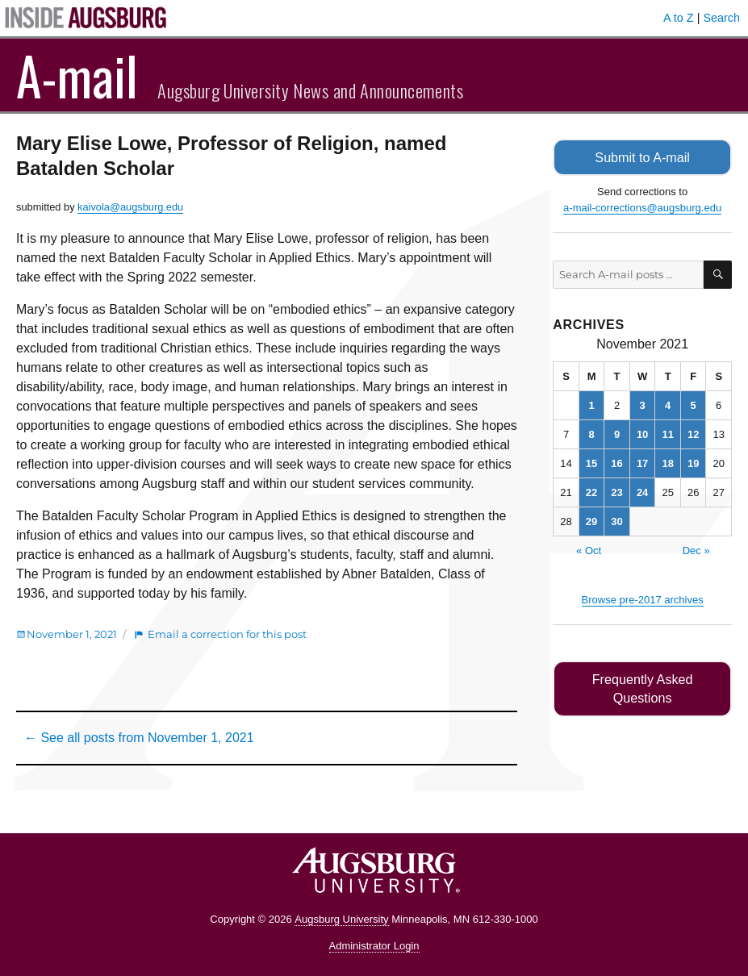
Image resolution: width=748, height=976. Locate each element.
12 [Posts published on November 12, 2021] (693, 434)
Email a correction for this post (227, 634)
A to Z (678, 17)
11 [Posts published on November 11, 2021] (667, 434)
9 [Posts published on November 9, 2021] (617, 434)
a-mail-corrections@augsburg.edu (642, 207)
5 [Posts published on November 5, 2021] (693, 404)
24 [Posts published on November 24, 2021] (642, 492)
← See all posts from (139, 738)
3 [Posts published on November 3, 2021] (642, 404)
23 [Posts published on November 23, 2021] (616, 492)
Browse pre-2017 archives (643, 599)
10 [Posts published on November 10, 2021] (642, 434)
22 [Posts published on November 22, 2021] (591, 492)
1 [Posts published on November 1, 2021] (591, 404)
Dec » (696, 550)
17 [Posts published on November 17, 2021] (642, 463)
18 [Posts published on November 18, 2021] (667, 463)
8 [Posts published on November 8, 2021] (591, 434)
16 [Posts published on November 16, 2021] (616, 463)
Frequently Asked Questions (642, 679)
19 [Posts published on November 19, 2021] (693, 463)
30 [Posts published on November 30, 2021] (616, 521)
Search (721, 17)
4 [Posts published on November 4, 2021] (668, 404)
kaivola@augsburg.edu (130, 207)
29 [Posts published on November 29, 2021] (591, 521)
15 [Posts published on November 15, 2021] (591, 463)
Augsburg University (341, 919)
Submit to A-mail (642, 157)
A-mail (77, 75)
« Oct (588, 550)
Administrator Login (374, 946)
